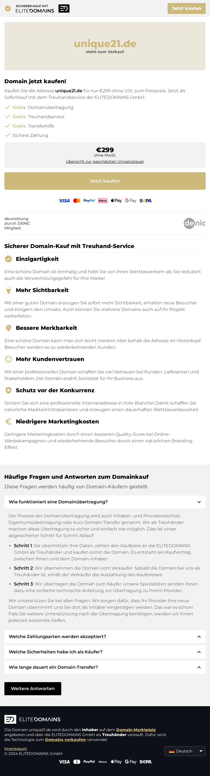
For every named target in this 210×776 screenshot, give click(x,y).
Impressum (15, 748)
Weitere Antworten (33, 688)
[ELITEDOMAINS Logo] (86, 720)
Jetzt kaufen (186, 8)
